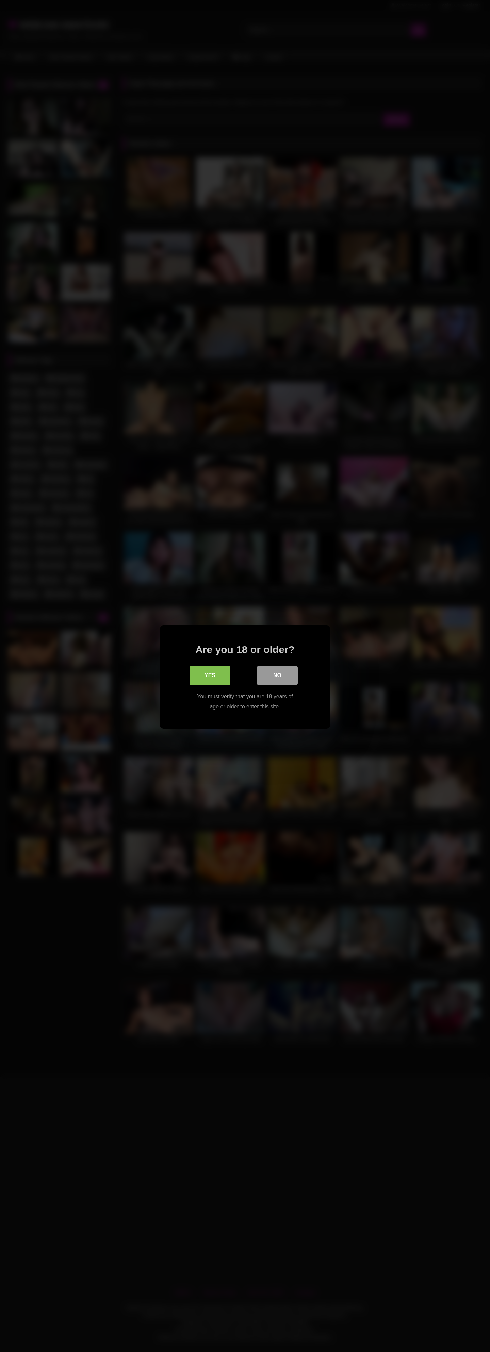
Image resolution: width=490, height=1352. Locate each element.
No (277, 674)
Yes (210, 674)
